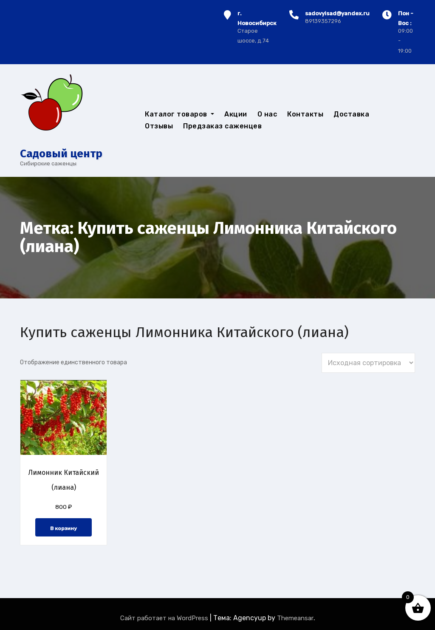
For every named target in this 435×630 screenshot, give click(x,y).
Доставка (351, 114)
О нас (267, 114)
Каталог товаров (179, 114)
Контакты (305, 114)
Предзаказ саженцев (222, 126)
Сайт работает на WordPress (165, 618)
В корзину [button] (63, 528)
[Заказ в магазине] (368, 363)
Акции (235, 114)
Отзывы (159, 126)
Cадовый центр (61, 153)
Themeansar (295, 618)
